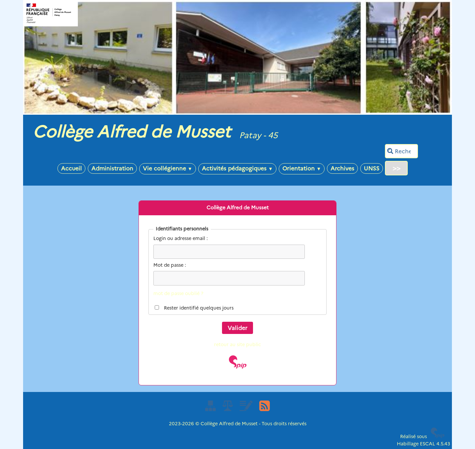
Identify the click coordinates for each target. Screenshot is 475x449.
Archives (342, 168)
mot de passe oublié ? (178, 293)
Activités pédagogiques (237, 168)
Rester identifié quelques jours (199, 308)
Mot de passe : (169, 265)
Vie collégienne (167, 168)
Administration (112, 168)
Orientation (301, 168)
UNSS (371, 168)
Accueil (71, 168)
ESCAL (427, 444)
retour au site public (237, 344)
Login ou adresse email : (180, 238)
